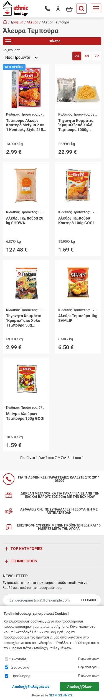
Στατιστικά (20, 667)
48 (87, 56)
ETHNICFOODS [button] (24, 561)
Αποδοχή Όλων (79, 687)
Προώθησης (21, 676)
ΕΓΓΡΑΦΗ (88, 600)
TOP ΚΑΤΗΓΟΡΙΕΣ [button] (26, 548)
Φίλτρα (32, 42)
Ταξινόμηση (12, 50)
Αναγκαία (18, 659)
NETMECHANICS (60, 695)
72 (97, 56)
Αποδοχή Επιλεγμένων (31, 687)
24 (77, 56)
